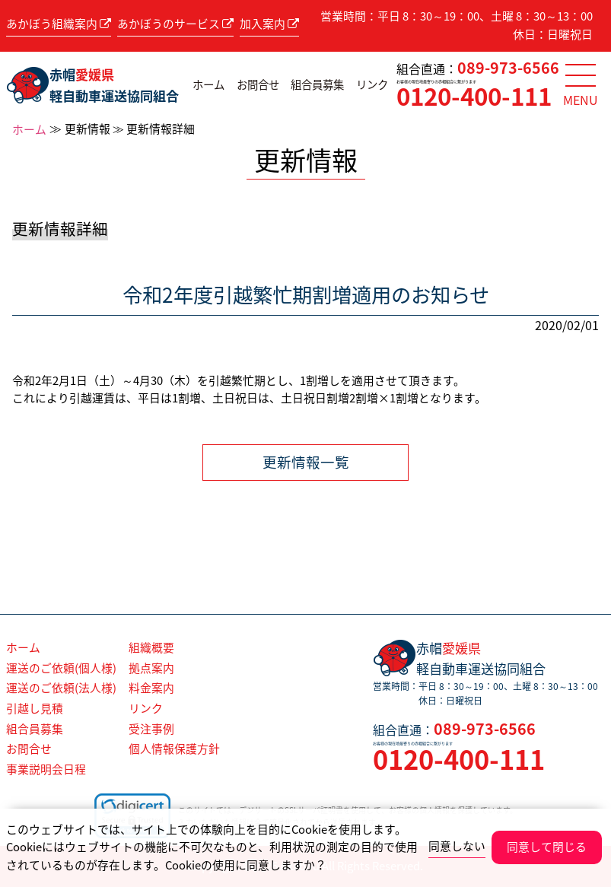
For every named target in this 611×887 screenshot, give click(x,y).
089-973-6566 (508, 67)
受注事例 (151, 728)
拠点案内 (151, 668)
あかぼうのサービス (175, 23)
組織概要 (151, 647)
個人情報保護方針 (174, 748)
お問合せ (258, 84)
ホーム (208, 84)
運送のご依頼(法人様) (61, 687)
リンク (372, 84)
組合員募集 (317, 84)
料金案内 (151, 687)
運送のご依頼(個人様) (61, 668)
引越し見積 (34, 708)
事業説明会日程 (46, 769)
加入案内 (269, 23)
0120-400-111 (474, 95)
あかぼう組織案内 (58, 23)
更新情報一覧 (306, 461)
